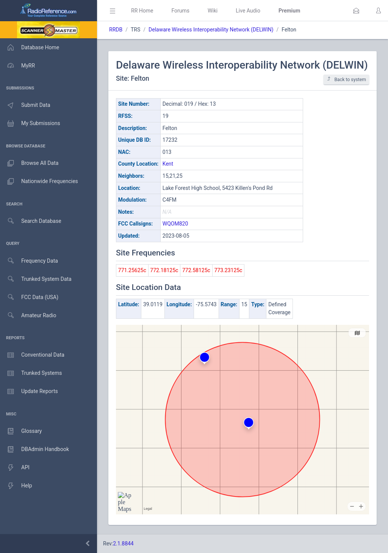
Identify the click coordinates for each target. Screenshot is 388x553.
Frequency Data (29, 261)
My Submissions (30, 123)
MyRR (17, 65)
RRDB (115, 30)
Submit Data (25, 105)
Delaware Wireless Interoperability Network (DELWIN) (211, 30)
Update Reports (29, 391)
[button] (356, 11)
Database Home (29, 47)
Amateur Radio (28, 315)
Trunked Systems (31, 373)
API (15, 467)
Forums (180, 11)
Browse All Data (29, 163)
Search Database (30, 221)
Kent (168, 164)
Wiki (212, 11)
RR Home (142, 11)
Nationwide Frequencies (39, 181)
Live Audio (248, 11)
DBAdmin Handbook (34, 449)
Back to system (346, 79)
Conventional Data (32, 355)
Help (16, 486)
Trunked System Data (36, 279)
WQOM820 (175, 224)
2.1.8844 (123, 543)
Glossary (21, 431)
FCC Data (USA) (29, 297)
